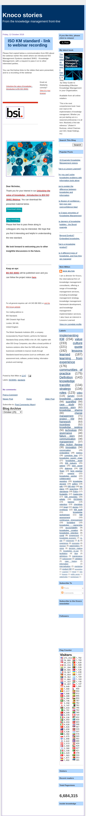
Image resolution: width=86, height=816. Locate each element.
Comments (67, 593)
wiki (61, 486)
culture (77, 343)
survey (70, 396)
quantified (71, 401)
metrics (79, 453)
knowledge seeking (70, 427)
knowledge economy (67, 538)
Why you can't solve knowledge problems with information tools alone (69, 177)
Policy (75, 491)
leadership (77, 494)
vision (61, 548)
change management (70, 414)
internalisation (65, 566)
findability (63, 494)
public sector (75, 574)
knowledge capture (70, 398)
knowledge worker (68, 476)
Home (29, 399)
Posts (65, 588)
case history (71, 561)
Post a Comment (10, 395)
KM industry (71, 463)
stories (75, 507)
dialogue (68, 468)
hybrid (74, 572)
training (71, 502)
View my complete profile (70, 324)
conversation (65, 450)
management (66, 441)
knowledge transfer (67, 383)
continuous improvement (70, 520)
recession (76, 543)
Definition (66, 377)
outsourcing (67, 559)
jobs (81, 572)
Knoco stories (22, 15)
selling (75, 484)
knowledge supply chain (70, 458)
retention (63, 504)
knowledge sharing (70, 410)
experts (71, 473)
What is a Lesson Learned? (69, 169)
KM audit (78, 509)
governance (65, 433)
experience (63, 543)
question (63, 481)
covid (61, 535)
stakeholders (74, 546)
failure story (67, 436)
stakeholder (63, 577)
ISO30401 (13, 380)
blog (76, 553)
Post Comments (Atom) (25, 404)
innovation (71, 447)
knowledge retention (68, 533)
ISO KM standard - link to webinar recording (29, 43)
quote (78, 347)
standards (21, 380)
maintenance (77, 556)
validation (78, 559)
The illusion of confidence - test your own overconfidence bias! (69, 204)
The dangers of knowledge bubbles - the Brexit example (68, 224)
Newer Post (8, 399)
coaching (65, 572)
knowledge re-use (71, 551)
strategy (65, 388)
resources (70, 540)
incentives (64, 424)
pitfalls (62, 499)
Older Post (49, 399)
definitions (63, 556)
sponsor (62, 546)
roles (62, 392)
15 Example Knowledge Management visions (70, 160)
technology (71, 430)
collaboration (65, 478)
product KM (67, 569)
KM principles (71, 497)
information (63, 564)
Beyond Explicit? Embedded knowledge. (70, 236)
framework (65, 421)
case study (66, 404)
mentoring (78, 566)
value (78, 339)
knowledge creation (68, 530)
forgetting (71, 522)
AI (79, 540)
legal (66, 507)
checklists (78, 504)
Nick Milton (69, 271)
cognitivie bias (71, 455)
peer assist (77, 465)
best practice (77, 471)
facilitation (63, 553)
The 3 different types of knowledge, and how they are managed (69, 256)
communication (67, 438)
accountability (72, 527)
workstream (75, 577)
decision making (75, 548)
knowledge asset (74, 460)
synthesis (63, 509)
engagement (74, 535)
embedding (64, 453)
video (80, 392)
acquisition (78, 569)
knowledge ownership (70, 525)
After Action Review (70, 444)
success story (67, 407)
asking (62, 465)
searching (73, 489)
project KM (66, 418)
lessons (64, 574)
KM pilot (71, 486)
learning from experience (70, 360)
